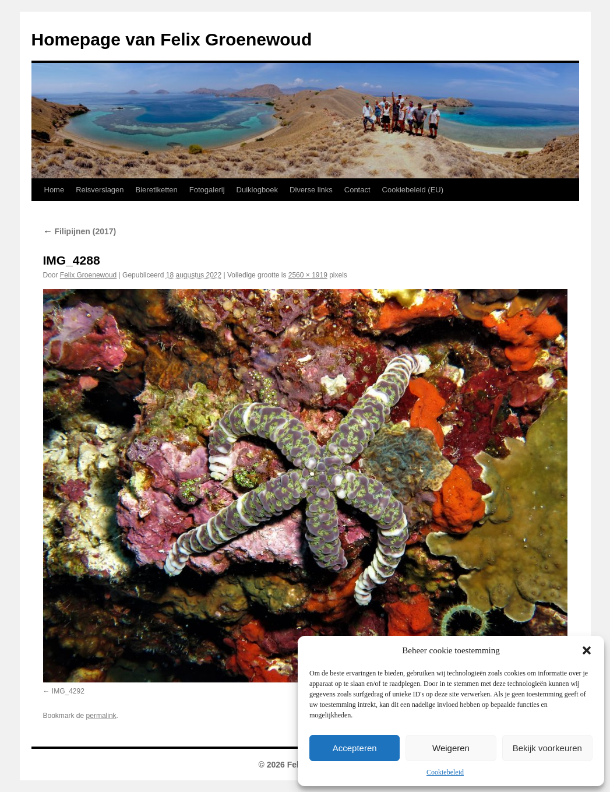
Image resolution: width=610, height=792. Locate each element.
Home (54, 189)
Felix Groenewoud (88, 275)
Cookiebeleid (445, 772)
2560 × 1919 (307, 275)
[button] (587, 650)
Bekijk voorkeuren (547, 748)
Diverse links (311, 189)
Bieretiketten (157, 189)
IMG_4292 (68, 691)
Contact (357, 189)
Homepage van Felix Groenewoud (171, 39)
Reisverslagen (100, 189)
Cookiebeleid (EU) (413, 189)
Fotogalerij (207, 189)
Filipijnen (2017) (80, 231)
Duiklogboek (257, 189)
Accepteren (355, 748)
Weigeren (451, 748)
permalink (101, 716)
